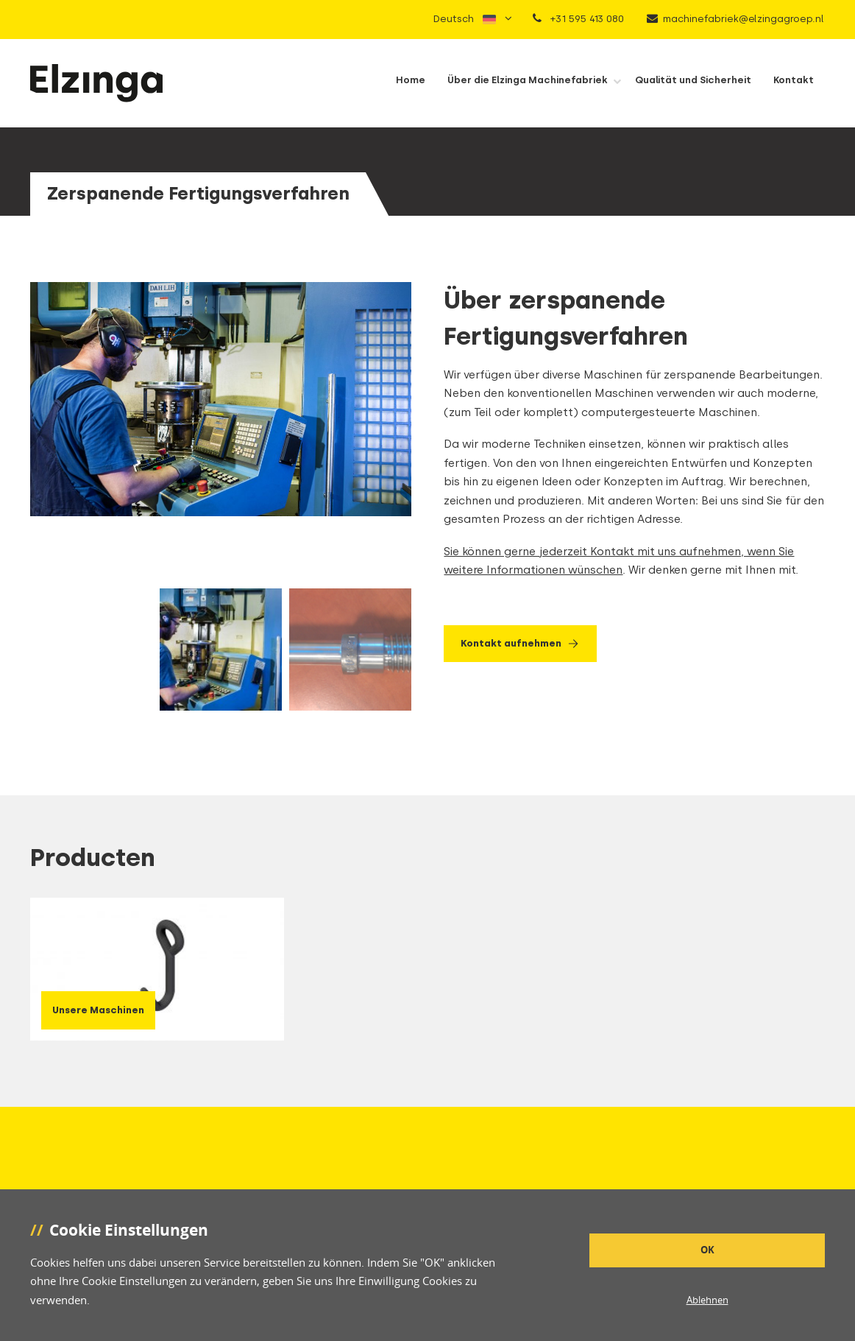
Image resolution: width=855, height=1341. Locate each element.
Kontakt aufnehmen (521, 643)
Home (410, 79)
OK (707, 1249)
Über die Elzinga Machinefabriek (527, 79)
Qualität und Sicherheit (693, 79)
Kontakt (793, 79)
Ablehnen (707, 1299)
